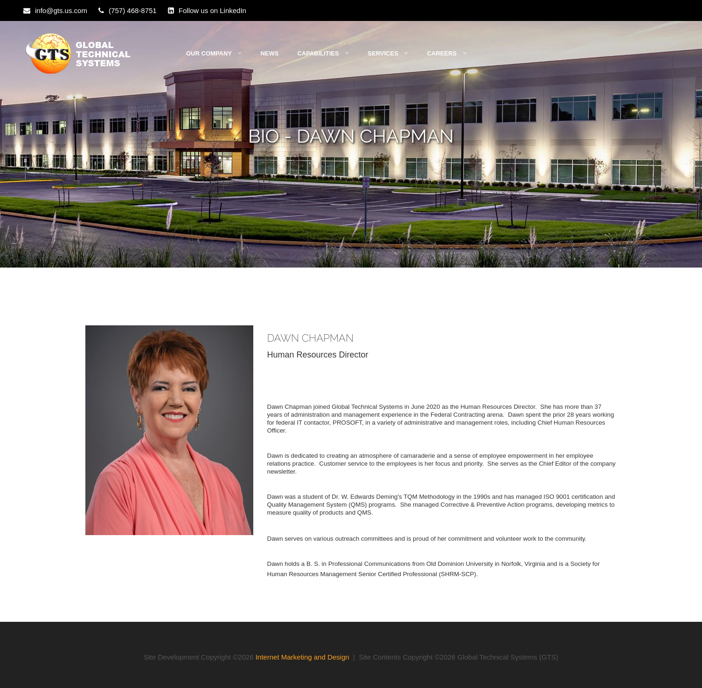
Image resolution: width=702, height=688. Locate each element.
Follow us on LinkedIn (212, 10)
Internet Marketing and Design (302, 657)
